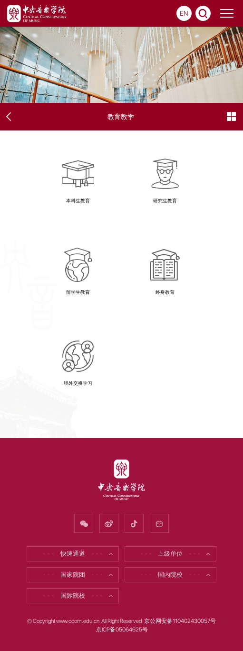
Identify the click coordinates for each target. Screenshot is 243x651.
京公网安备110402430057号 (180, 621)
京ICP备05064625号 (122, 629)
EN (184, 13)
